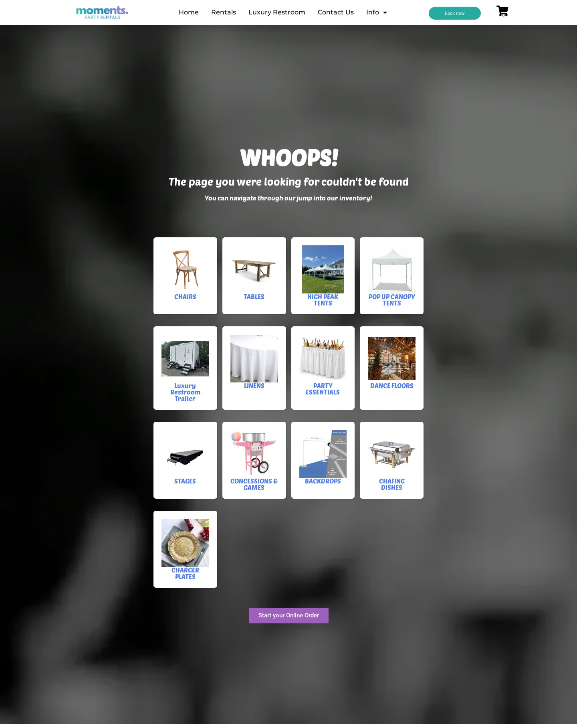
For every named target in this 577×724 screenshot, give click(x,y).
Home (189, 12)
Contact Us (336, 12)
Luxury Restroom (276, 12)
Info (376, 12)
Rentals (223, 12)
